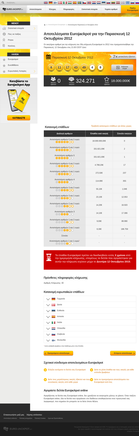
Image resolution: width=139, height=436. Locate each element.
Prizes (10, 40)
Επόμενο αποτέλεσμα (123, 353)
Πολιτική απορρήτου (25, 418)
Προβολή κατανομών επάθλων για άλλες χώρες (111, 126)
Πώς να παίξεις (14, 34)
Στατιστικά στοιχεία (16, 28)
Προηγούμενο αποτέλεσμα (58, 353)
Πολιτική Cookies (40, 418)
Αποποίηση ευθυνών (10, 418)
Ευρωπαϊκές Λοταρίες (17, 71)
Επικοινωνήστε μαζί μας (14, 415)
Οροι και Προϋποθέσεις (55, 418)
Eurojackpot (13, 59)
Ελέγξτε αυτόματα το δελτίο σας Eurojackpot (67, 370)
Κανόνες (11, 46)
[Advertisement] (90, 107)
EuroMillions (13, 65)
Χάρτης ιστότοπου (34, 415)
